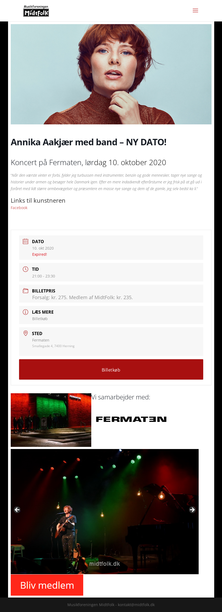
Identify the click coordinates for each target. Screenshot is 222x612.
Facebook (19, 207)
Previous (17, 510)
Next (192, 510)
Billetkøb (40, 318)
